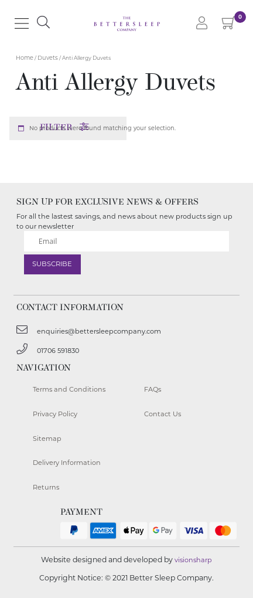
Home (24, 58)
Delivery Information (67, 462)
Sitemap (47, 438)
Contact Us (162, 414)
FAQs (152, 389)
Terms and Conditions (69, 389)
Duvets (47, 58)
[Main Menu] (21, 23)
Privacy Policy (55, 414)
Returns (46, 487)
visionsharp (193, 560)
